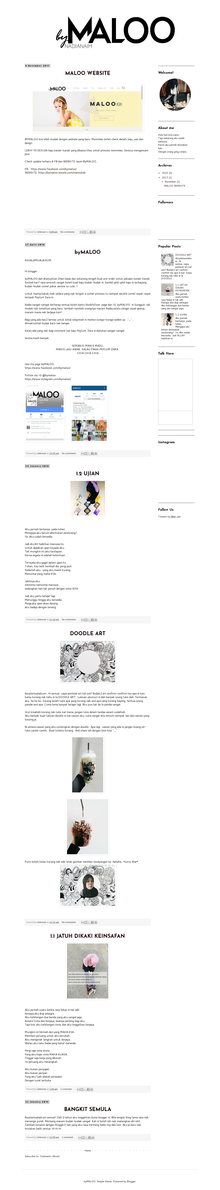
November (171, 181)
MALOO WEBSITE (87, 73)
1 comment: (66, 1088)
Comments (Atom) (50, 1156)
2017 (165, 177)
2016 (165, 173)
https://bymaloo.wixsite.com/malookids (62, 172)
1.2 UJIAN (87, 474)
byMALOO (88, 252)
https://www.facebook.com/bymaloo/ (53, 169)
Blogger (131, 1181)
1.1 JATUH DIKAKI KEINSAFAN (87, 936)
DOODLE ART (87, 634)
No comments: (67, 231)
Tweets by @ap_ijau (169, 516)
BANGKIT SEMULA (87, 1109)
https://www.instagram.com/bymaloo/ (48, 379)
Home (88, 1150)
